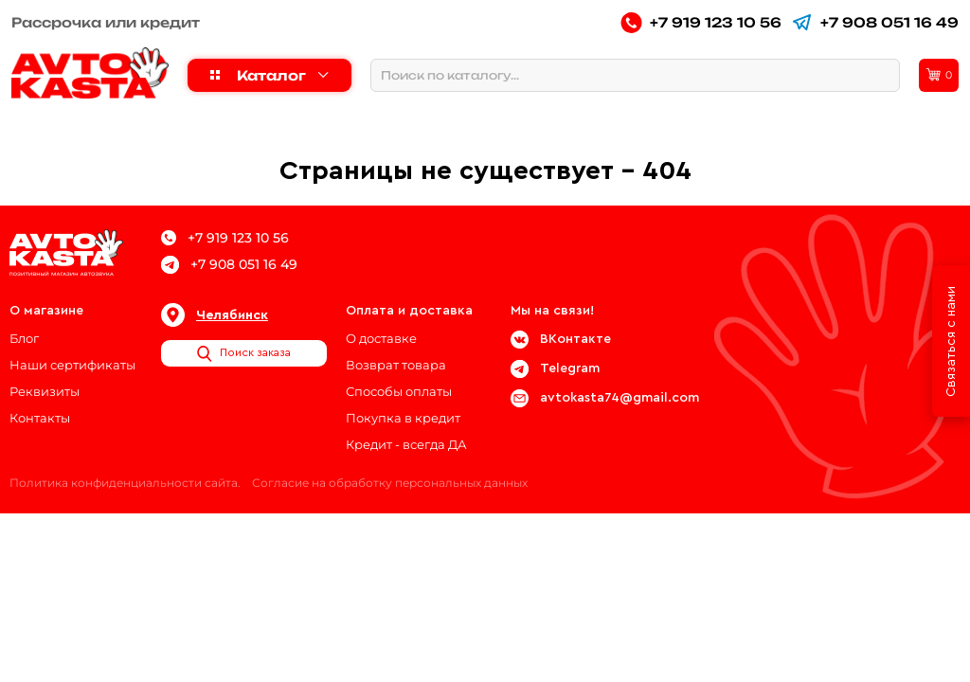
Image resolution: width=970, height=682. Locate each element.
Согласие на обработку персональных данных (390, 483)
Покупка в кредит (403, 417)
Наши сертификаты (72, 364)
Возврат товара (396, 364)
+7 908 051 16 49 (875, 22)
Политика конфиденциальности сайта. (125, 483)
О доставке (381, 338)
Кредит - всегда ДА (406, 444)
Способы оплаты (399, 391)
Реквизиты (44, 391)
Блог (24, 338)
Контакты (39, 417)
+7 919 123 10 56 (700, 22)
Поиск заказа (244, 353)
